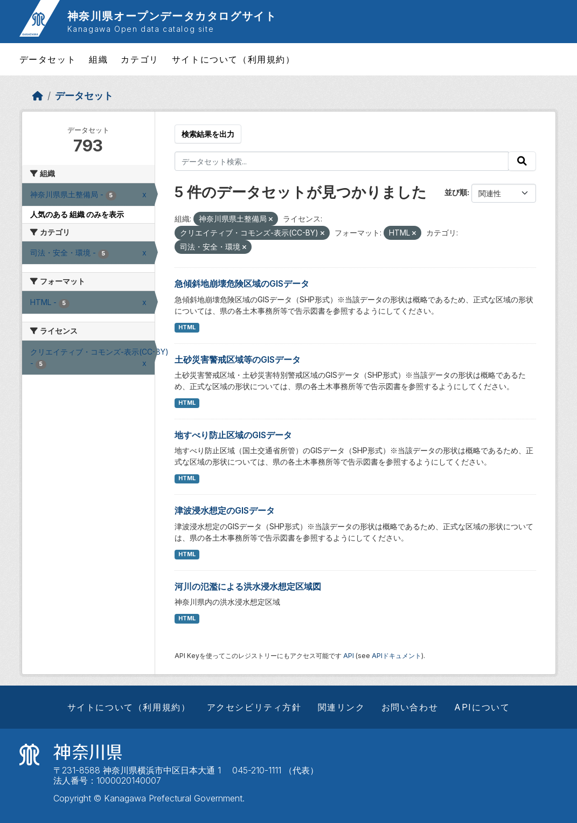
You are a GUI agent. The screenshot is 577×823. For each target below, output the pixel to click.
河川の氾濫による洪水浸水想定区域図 (248, 586)
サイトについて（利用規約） (233, 59)
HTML (187, 327)
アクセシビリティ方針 (254, 707)
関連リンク (341, 707)
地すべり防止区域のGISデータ (233, 435)
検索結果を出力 (208, 134)
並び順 (455, 192)
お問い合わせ (410, 707)
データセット (48, 59)
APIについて (482, 707)
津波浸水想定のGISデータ (225, 510)
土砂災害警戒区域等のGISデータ (238, 359)
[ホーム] (37, 95)
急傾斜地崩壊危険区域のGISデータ (242, 283)
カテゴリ (139, 59)
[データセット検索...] (342, 161)
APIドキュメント (396, 656)
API (348, 656)
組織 (98, 59)
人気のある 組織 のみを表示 (77, 214)
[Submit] (522, 161)
